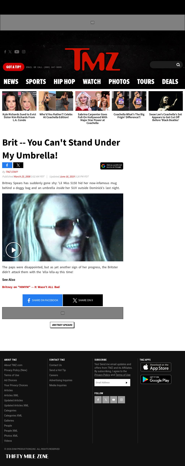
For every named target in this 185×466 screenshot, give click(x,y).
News (11, 82)
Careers (53, 375)
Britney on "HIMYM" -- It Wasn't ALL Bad (31, 287)
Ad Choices (10, 380)
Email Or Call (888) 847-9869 (43, 67)
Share (42, 300)
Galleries (9, 420)
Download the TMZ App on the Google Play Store (156, 379)
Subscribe (126, 382)
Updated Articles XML (16, 405)
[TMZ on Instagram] (24, 51)
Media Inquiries (57, 385)
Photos (119, 82)
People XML (11, 430)
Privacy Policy (102, 374)
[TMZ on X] (10, 51)
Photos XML (11, 435)
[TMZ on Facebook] (5, 51)
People (8, 425)
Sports (36, 82)
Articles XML (11, 395)
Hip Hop (64, 82)
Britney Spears (62, 325)
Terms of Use (11, 375)
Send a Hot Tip (57, 370)
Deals (170, 82)
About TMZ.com (13, 365)
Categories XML (13, 415)
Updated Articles (13, 400)
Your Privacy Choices (16, 385)
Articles (8, 390)
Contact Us (55, 365)
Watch (92, 82)
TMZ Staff (12, 171)
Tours (145, 82)
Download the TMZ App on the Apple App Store (156, 367)
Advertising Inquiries (60, 380)
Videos (8, 440)
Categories (10, 410)
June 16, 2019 (67, 176)
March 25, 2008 (22, 176)
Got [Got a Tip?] (13, 67)
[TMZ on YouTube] (113, 399)
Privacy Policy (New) (15, 370)
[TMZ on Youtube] (17, 51)
